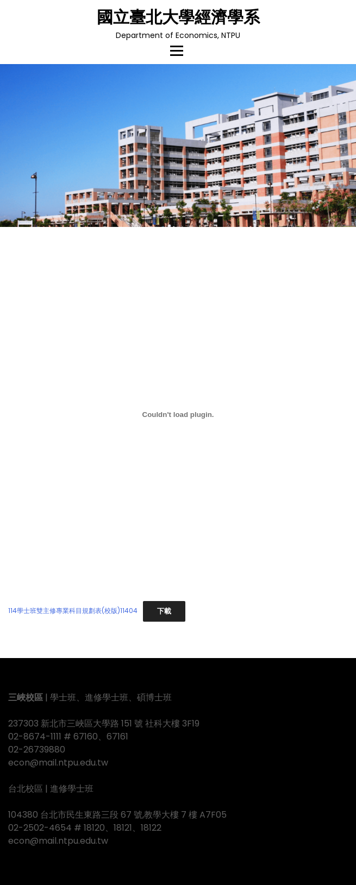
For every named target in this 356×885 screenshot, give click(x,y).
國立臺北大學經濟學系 (178, 17)
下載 (164, 611)
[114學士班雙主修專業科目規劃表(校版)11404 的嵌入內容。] (178, 414)
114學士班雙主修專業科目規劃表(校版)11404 (73, 611)
